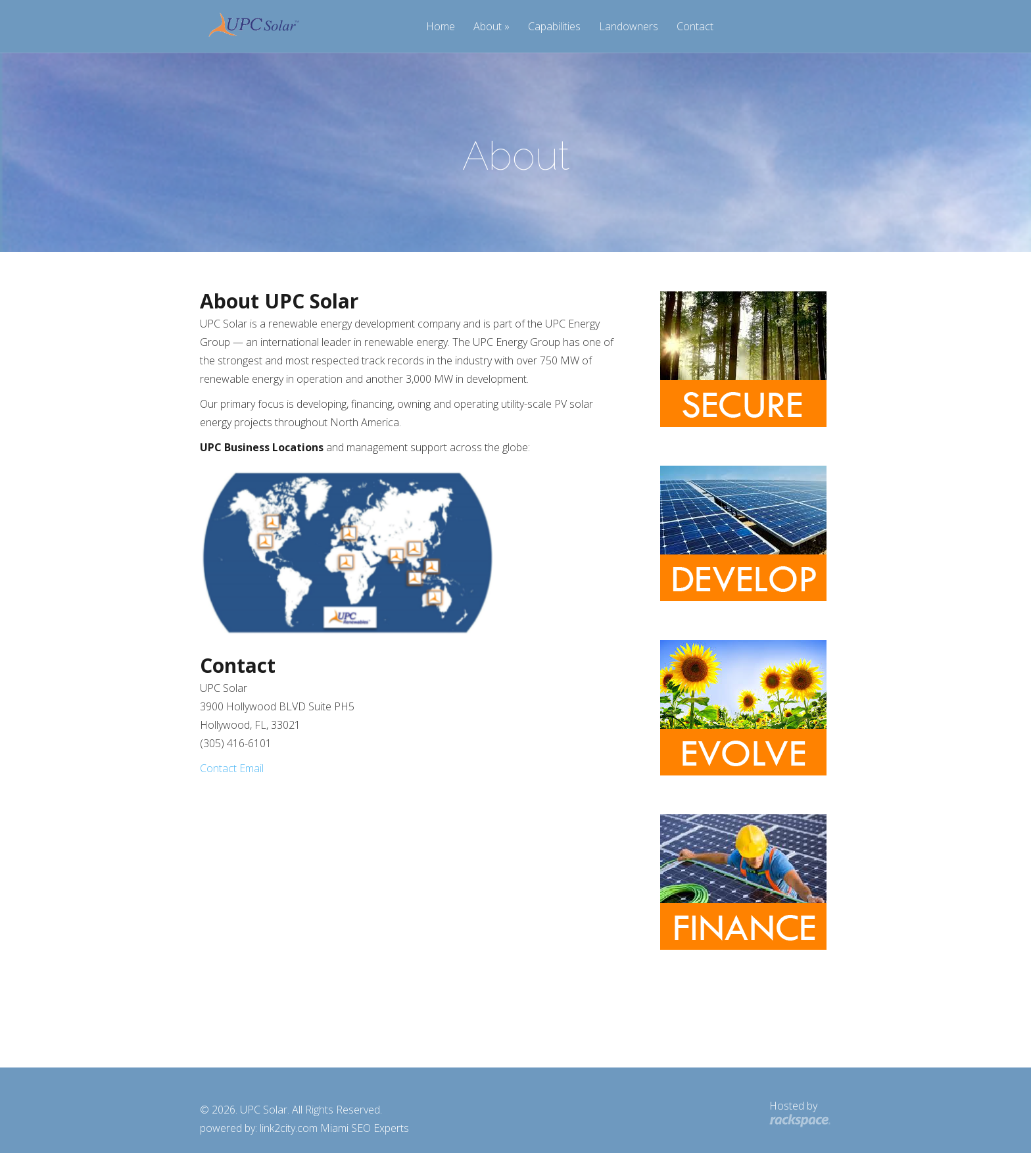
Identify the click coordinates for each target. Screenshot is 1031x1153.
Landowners (628, 27)
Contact (695, 27)
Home (440, 27)
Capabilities (554, 27)
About (487, 27)
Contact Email (232, 768)
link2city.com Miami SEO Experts (334, 1128)
